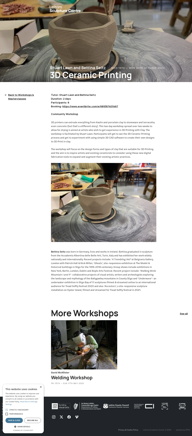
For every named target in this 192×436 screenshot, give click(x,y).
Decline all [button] (32, 420)
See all (184, 313)
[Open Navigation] (6, 9)
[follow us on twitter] (61, 417)
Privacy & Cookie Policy (128, 429)
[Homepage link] (65, 8)
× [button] (41, 387)
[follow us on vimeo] (77, 417)
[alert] (23, 408)
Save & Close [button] (14, 420)
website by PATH (183, 429)
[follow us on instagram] (54, 417)
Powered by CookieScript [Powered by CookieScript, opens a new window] (23, 430)
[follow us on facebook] (69, 417)
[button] (23, 427)
